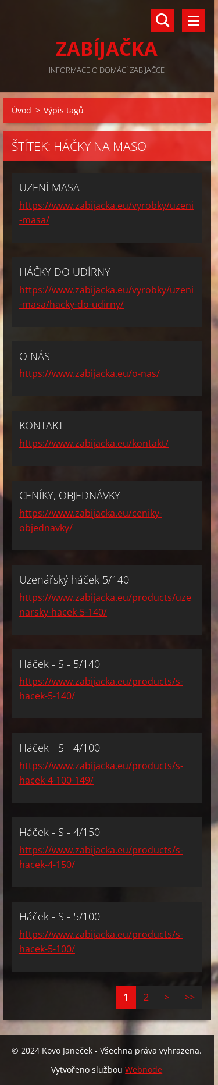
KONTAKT (41, 425)
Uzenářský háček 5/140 (74, 579)
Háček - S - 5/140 (59, 664)
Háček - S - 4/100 (59, 748)
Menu (193, 20)
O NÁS (34, 356)
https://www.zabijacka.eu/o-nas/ (89, 373)
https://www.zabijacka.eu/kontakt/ (94, 443)
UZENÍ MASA (49, 187)
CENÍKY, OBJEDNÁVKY (69, 495)
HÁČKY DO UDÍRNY (64, 272)
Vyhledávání (162, 20)
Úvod (21, 110)
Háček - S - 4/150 (59, 832)
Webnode (143, 1069)
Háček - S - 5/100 (59, 916)
